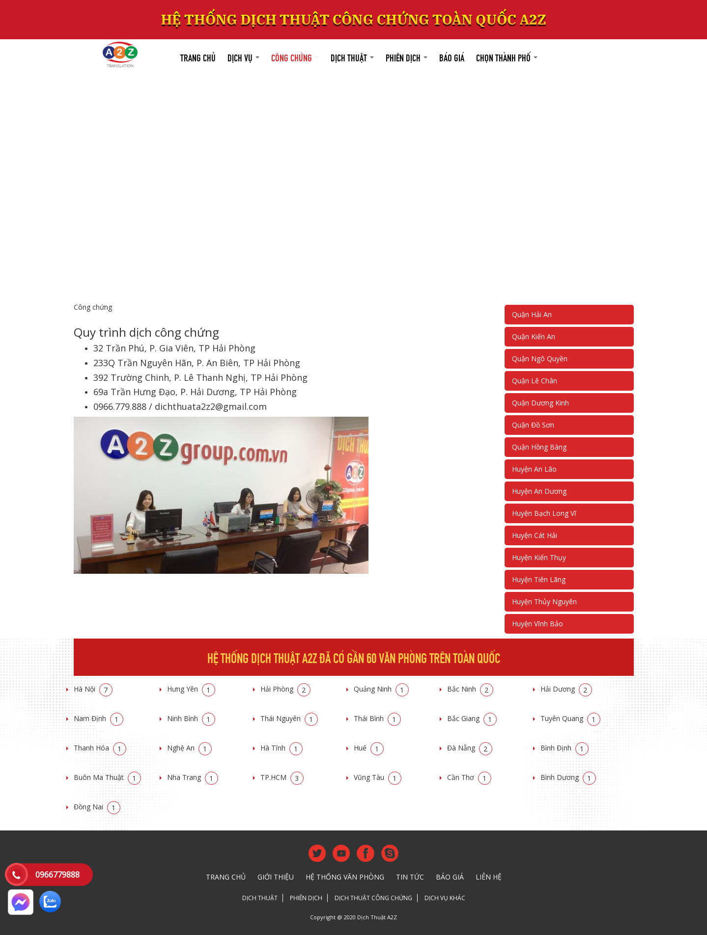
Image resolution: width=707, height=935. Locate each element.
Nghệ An (189, 747)
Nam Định (98, 718)
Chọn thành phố (506, 56)
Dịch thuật (352, 56)
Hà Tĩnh (281, 747)
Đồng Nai (97, 806)
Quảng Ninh (381, 689)
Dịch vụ (243, 56)
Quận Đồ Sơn (533, 424)
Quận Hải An (532, 314)
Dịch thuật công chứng (373, 898)
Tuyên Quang (570, 718)
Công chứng (295, 56)
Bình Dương (568, 777)
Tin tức (410, 877)
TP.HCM (282, 777)
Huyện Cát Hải (534, 535)
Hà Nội (93, 689)
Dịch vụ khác (444, 898)
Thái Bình (377, 718)
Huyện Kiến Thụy (539, 557)
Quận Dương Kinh (540, 402)
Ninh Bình (191, 718)
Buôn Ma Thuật (107, 777)
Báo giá (451, 56)
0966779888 (57, 874)
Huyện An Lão (534, 469)
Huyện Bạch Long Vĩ (544, 513)
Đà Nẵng (469, 747)
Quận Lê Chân (534, 380)
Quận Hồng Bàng (539, 447)
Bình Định (564, 747)
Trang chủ (198, 56)
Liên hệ (489, 877)
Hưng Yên (191, 689)
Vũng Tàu (377, 777)
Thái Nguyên (289, 718)
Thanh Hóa (100, 747)
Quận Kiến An (533, 336)
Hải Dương (566, 689)
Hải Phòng (285, 689)
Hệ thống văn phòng (345, 877)
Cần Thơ (469, 777)
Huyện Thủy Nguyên (544, 601)
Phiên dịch (406, 56)
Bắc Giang (472, 718)
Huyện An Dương (539, 491)
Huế (369, 747)
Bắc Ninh (470, 689)
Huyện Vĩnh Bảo (537, 623)
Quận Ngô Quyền (539, 358)
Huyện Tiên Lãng (539, 579)
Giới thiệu (275, 877)
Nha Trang (192, 777)
